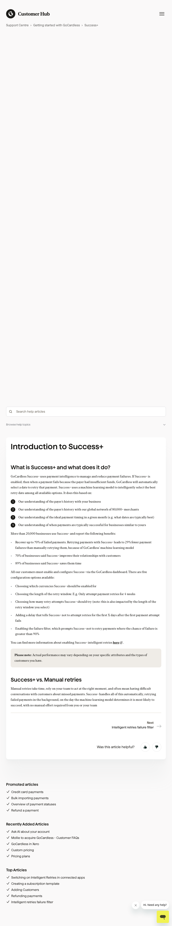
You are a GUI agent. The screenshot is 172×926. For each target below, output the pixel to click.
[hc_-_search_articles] (86, 411)
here (116, 642)
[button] (86, 424)
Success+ (91, 25)
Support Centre (17, 25)
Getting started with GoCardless (56, 25)
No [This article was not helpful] (156, 747)
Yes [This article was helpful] (145, 747)
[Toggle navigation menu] (162, 14)
